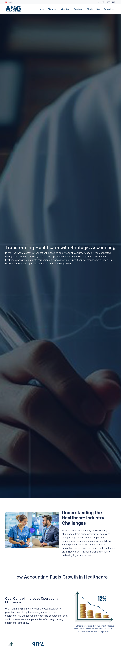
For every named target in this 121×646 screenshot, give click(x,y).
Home (41, 9)
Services (78, 9)
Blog (98, 9)
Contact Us (109, 9)
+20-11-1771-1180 (106, 2)
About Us (52, 9)
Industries (64, 9)
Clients (90, 9)
